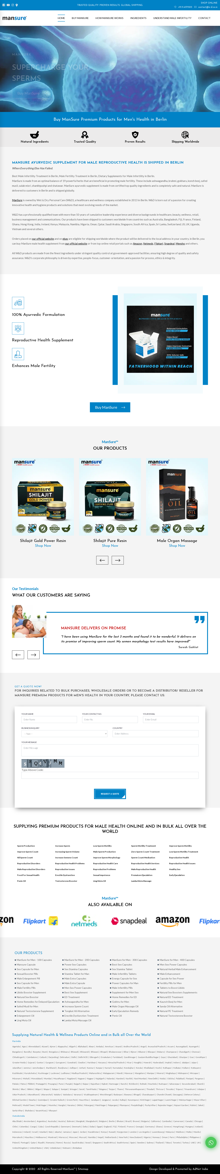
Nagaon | (82, 1078)
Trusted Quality (85, 141)
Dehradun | (65, 1057)
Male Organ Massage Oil (125, 1006)
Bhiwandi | (85, 1052)
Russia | (67, 1142)
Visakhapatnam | (91, 1094)
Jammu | (27, 1068)
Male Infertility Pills (122, 987)
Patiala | (16, 1084)
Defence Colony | (192, 1094)
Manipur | (151, 1073)
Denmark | (77, 1126)
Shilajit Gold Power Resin (43, 541)
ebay (65, 238)
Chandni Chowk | (164, 1094)
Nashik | (129, 1078)
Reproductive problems (104, 869)
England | (108, 1126)
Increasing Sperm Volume (67, 851)
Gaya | (164, 1057)
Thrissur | (160, 1089)
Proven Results (135, 141)
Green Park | (72, 1100)
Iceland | (199, 1126)
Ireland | (27, 1132)
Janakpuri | (96, 1100)
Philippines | (195, 1137)
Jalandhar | (17, 1068)
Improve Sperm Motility (180, 846)
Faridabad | (118, 1057)
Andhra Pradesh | (131, 1046)
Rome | (59, 1142)
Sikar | (23, 1089)
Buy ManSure (80, 18)
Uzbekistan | (56, 1148)
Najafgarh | (101, 1078)
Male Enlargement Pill (28, 978)
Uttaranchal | (47, 1094)
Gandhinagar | (130, 1057)
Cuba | (41, 1126)
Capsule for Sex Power (172, 978)
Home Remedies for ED (124, 997)
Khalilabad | (149, 1068)
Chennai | (196, 1052)
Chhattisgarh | (19, 1057)
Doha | (86, 1126)
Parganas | (200, 1078)
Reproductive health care (105, 863)
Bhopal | (104, 1052)
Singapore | (97, 1142)
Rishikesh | (134, 1084)
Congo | (33, 1126)
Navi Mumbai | (140, 1078)
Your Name (27, 714)
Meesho (180, 243)
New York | (124, 1137)
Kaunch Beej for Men (171, 1001)
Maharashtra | (95, 1073)
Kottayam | (196, 1068)
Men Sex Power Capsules (173, 964)
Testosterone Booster (66, 881)
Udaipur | (201, 1089)
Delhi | (74, 1057)
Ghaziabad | (172, 1057)
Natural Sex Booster (27, 997)
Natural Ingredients (35, 141)
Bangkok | (81, 1121)
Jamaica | (67, 1132)
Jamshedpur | (38, 1068)
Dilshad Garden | (20, 1100)
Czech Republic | (52, 1126)
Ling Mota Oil (99, 881)
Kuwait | (113, 1132)
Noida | (163, 1078)
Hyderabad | (158, 1062)
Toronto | (177, 1142)
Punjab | (69, 1084)
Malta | (189, 1132)
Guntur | (41, 1062)
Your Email (149, 714)
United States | (36, 1148)
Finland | (122, 1126)
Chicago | (198, 1121)
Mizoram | (17, 1078)
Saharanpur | (175, 1084)
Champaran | (172, 1052)
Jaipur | (194, 1062)
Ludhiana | (66, 1073)
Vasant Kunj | (42, 1110)
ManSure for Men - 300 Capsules (129, 959)
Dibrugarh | (95, 1057)
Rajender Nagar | (166, 1105)
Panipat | (190, 1078)
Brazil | (128, 1121)
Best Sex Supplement (76, 992)
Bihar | (127, 1052)
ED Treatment (72, 997)
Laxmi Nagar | (171, 1100)
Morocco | (63, 1137)
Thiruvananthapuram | (135, 1089)
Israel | (35, 1132)
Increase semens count (66, 857)
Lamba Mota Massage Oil (77, 1020)
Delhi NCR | (83, 1057)
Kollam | (186, 1068)
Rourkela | (153, 1084)
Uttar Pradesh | (19, 1094)
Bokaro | (161, 1052)
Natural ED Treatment (171, 997)
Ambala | (100, 1046)
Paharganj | (89, 1105)
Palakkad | (180, 1078)
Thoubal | (150, 1089)
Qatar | (34, 1142)
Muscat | (83, 1137)
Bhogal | (137, 1094)
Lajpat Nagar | (158, 1100)
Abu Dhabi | (17, 1121)
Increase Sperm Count (76, 1006)
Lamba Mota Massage (141, 881)
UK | (199, 1142)
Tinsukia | (170, 1089)
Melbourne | (41, 1137)
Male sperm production (104, 851)
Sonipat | (65, 1089)
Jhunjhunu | (63, 1068)
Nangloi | (62, 1105)
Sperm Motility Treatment (143, 846)
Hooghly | (138, 1062)
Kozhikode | (18, 1073)
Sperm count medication (143, 857)
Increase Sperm (62, 846)
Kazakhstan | (94, 1132)
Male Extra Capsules (75, 978)
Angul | (143, 1046)
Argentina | (42, 1121)
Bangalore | (17, 1052)
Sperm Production (26, 846)
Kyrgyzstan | (123, 1132)
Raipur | (86, 1084)
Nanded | (120, 1078)
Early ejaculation (177, 875)
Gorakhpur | (201, 1057)
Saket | (201, 1105)
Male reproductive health (143, 869)
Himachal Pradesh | (117, 1062)
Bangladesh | (92, 1121)
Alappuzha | (63, 1046)
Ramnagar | (114, 1084)
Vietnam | (67, 1148)
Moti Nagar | (42, 1105)
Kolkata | (177, 1068)
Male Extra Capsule (74, 983)
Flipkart (158, 243)
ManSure (17, 200)
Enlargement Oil (25, 1015)
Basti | (45, 1052)
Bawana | (128, 1094)
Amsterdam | (30, 1121)
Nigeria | (148, 1137)
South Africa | (110, 1142)
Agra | (25, 1046)
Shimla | (16, 1089)
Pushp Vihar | (151, 1105)
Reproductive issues (65, 869)
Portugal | (25, 1142)
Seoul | (88, 1142)
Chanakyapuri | (149, 1094)
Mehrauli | (17, 1105)
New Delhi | (153, 1078)
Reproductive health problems (70, 863)
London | (134, 1132)
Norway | (156, 1137)
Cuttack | (43, 1057)
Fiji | (115, 1126)
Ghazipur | (184, 1057)
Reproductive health (179, 857)
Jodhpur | (73, 1068)
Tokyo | (168, 1142)
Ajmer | (53, 1046)
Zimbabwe (77, 1148)
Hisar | (130, 1062)
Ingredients (138, 18)
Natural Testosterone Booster (176, 1015)
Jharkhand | (51, 1068)
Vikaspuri (52, 1110)
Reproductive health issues (182, 863)
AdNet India (200, 1169)
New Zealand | (136, 1137)
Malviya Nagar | (186, 1100)
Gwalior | (82, 1062)
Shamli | (201, 1084)
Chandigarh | (185, 1052)
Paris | (173, 1137)
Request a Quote (110, 794)
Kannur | (91, 1068)
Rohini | (193, 1105)
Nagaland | (72, 1078)
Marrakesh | (18, 1137)
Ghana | (159, 1126)
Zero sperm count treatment (145, 851)
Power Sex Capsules (75, 964)
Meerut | (161, 1073)
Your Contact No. (92, 714)
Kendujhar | (129, 1068)
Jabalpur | (186, 1062)
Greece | (168, 1126)
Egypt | (100, 1126)
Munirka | (53, 1105)
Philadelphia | (182, 1137)
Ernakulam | (106, 1057)
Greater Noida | (19, 1062)
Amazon (137, 243)
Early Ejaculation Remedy (125, 1011)
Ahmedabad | (34, 1046)
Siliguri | (39, 1089)
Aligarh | (73, 1046)
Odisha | (171, 1078)
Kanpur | (100, 1068)
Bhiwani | (95, 1052)
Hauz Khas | (84, 1100)
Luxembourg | (158, 1132)
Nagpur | (91, 1078)
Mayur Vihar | (200, 1100)
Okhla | (80, 1105)
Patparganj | (113, 1105)
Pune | (62, 1084)
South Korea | (123, 1142)
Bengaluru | (54, 1052)
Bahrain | (71, 1121)
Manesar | (129, 1073)
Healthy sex (174, 869)
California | (156, 1121)
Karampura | (134, 1100)
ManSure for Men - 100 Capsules (34, 959)
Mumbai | (48, 1078)
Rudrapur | (164, 1084)
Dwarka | (33, 1100)
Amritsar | (110, 1046)
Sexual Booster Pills (27, 973)
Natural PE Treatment (171, 1011)
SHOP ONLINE (209, 3)
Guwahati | (72, 1062)
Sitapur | (47, 1089)
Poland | (16, 1142)
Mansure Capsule (26, 964)
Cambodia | (167, 1121)
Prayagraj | (53, 1084)
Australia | (53, 1121)
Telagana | (103, 1089)
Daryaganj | (178, 1094)
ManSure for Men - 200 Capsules (82, 959)
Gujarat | (32, 1062)
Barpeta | (37, 1052)
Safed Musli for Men (27, 1006)
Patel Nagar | (101, 1105)
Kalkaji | (123, 1100)
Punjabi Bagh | (137, 1105)
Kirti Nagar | (145, 1100)
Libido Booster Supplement (31, 992)
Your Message (29, 742)
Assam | (171, 1046)
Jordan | (83, 1132)
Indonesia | (17, 1132)
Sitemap (83, 1169)
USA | (46, 1148)
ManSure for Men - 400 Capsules (177, 959)
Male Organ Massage (177, 541)
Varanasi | (78, 1094)
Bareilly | (28, 1052)
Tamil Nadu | (92, 1089)
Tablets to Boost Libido (172, 987)
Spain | (133, 1142)
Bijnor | (134, 1052)
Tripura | (180, 1089)
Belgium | (103, 1121)
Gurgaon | (50, 1062)
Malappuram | (109, 1073)
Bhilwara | (65, 1052)
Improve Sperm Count (27, 851)
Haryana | (102, 1062)
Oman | (165, 1137)
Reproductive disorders (28, 863)
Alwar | (92, 1046)
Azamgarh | (194, 1046)
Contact (204, 18)
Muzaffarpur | (59, 1078)
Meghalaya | (171, 1073)
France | (131, 1126)
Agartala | (16, 1046)
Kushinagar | (44, 1073)
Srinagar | (74, 1089)
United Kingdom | (20, 1148)
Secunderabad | (189, 1084)
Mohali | (27, 1078)
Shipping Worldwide (185, 141)
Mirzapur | (195, 1073)
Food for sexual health (28, 875)
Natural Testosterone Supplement (35, 1011)
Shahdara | (30, 1110)
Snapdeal (169, 243)
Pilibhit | (31, 1084)
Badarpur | (119, 1094)
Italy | (51, 1132)
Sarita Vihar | (18, 1110)
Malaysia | (170, 1132)
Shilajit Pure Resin (110, 541)
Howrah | (148, 1062)
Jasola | (115, 1100)
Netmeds (148, 243)
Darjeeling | (53, 1057)
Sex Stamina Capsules (76, 969)
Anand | (119, 1046)
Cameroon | (179, 1121)
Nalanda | (111, 1078)
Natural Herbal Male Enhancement (178, 969)
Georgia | (140, 1126)
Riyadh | (42, 1142)
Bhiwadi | (75, 1052)
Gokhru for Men (120, 1001)
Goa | (192, 1057)
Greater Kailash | (58, 1100)
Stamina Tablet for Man (76, 973)
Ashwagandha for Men (76, 1001)
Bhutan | (121, 1121)
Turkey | (186, 1142)
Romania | (51, 1142)
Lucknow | (55, 1073)
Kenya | (104, 1132)
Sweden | (141, 1142)
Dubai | (93, 1126)
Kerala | (139, 1068)
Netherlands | (111, 1137)
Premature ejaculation (141, 875)
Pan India (16, 1041)
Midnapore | (183, 1073)
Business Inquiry (30, 728)
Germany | (150, 1126)
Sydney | (151, 1142)
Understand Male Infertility (172, 18)
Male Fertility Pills (26, 987)
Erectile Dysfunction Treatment (81, 1015)
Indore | (177, 1062)
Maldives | (181, 1132)
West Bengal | (106, 1094)
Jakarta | (58, 1132)
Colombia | (24, 1126)
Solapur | (56, 1089)
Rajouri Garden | (182, 1105)
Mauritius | (30, 1137)
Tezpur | (112, 1089)
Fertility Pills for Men (171, 983)
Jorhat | (82, 1068)
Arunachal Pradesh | (157, 1046)
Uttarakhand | (33, 1094)
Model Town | (29, 1105)
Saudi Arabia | (78, 1142)
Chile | (15, 1126)
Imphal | (169, 1062)
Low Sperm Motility (102, 846)
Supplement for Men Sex (125, 992)
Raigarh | (78, 1084)
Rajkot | (105, 1084)
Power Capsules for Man (125, 983)
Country (117, 728)
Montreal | (53, 1137)
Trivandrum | (190, 1089)
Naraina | (71, 1105)
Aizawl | (45, 1046)
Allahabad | (83, 1046)
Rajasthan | (96, 1084)
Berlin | (112, 1121)
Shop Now (43, 546)
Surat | (82, 1089)
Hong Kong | (179, 1126)
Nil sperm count (25, 857)
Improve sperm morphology (106, 857)
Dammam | (66, 1126)
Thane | (120, 1089)
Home (61, 18)
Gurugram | (61, 1062)
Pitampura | (125, 1105)
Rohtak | (144, 1084)
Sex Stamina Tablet (122, 969)
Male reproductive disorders (31, 869)
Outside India (18, 1116)
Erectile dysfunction (65, 875)
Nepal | (101, 1137)
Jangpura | (106, 1100)
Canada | (189, 1121)
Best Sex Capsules (122, 964)
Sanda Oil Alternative (171, 1006)
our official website (43, 238)
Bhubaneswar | (116, 1052)
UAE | (193, 1142)
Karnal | (108, 1068)
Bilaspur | (152, 1052)
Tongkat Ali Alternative (77, 1011)
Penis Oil (21, 881)
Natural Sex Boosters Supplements (178, 992)
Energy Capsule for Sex (124, 978)
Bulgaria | (145, 1121)
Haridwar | (92, 1062)
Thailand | (160, 1142)
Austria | (62, 1121)
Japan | (76, 1132)
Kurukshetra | (30, 1073)
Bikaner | (142, 1052)
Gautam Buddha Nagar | (149, 1057)
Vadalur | (58, 1094)
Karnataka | (118, 1068)
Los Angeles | (145, 1132)
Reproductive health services (145, 863)
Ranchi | (124, 1084)
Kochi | (159, 1068)
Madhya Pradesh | (80, 1073)
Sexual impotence (101, 875)
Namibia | (92, 1137)
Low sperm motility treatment (183, 851)
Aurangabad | (182, 1046)
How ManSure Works (109, 18)
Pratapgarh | (41, 1084)
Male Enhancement (170, 973)
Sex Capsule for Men (28, 969)
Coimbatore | (32, 1057)
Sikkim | (31, 1089)
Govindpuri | (43, 1100)
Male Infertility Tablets (124, 973)
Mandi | (120, 1073)
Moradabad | (37, 1078)
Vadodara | (68, 1094)
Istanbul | (43, 1132)
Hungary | (190, 1126)
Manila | (197, 1132)
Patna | (23, 1084)
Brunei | (137, 1121)
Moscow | (73, 1137)
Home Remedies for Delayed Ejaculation (38, 1001)
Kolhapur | (168, 1068)
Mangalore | (140, 1073)
